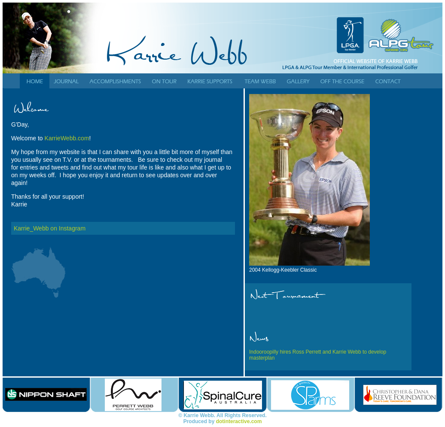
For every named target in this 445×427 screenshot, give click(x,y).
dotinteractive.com (239, 421)
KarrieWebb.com (67, 138)
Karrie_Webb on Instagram (49, 228)
